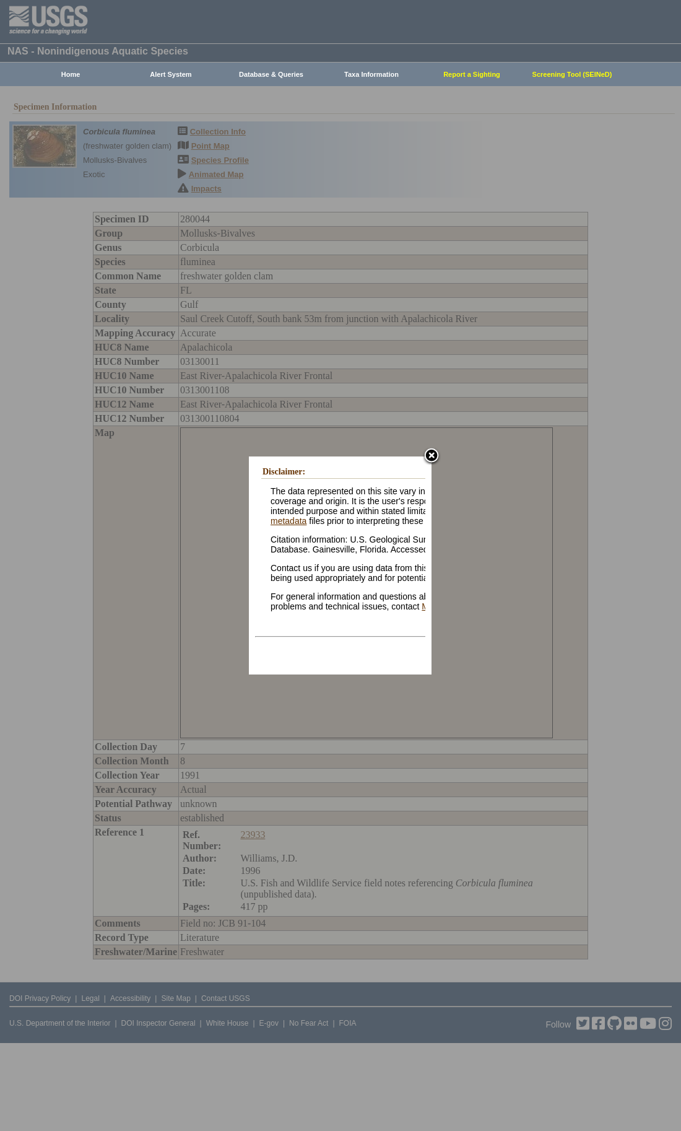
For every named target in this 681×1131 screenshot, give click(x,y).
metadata (288, 521)
